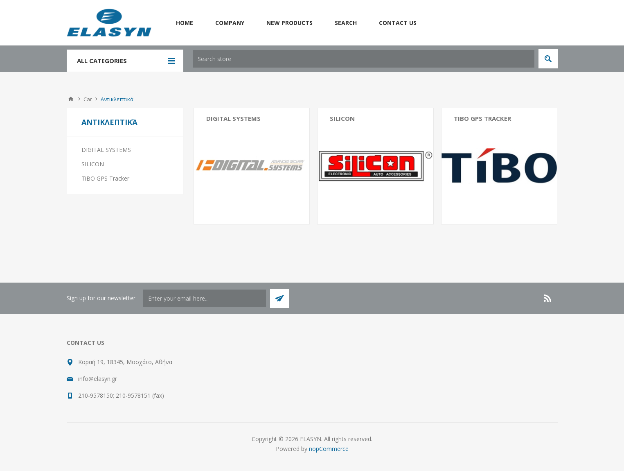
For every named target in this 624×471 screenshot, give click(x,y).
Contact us (398, 23)
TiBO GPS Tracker (482, 118)
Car (87, 99)
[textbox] (363, 59)
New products (289, 23)
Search (346, 23)
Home (184, 23)
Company (229, 23)
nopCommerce (329, 449)
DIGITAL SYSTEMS (233, 118)
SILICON (342, 118)
